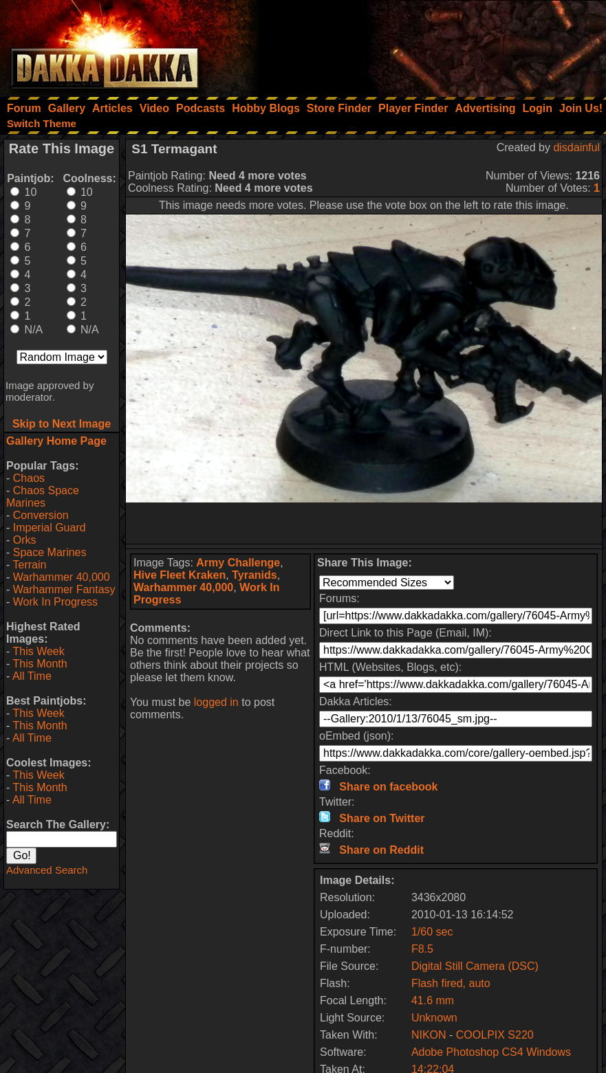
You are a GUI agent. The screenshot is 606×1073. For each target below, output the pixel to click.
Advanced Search (46, 870)
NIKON (428, 1035)
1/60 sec (432, 932)
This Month (39, 664)
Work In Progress (55, 602)
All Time (32, 676)
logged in (216, 702)
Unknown (434, 1018)
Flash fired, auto (450, 983)
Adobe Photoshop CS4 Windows (491, 1052)
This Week (38, 651)
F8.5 (422, 949)
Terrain (29, 565)
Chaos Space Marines (42, 497)
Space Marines (50, 552)
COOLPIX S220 (495, 1035)
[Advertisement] (421, 44)
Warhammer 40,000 (61, 577)
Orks (24, 540)
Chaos (29, 478)
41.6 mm (432, 1000)
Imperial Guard (49, 527)
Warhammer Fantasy (64, 589)
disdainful (576, 147)
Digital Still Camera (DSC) (475, 966)
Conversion (41, 515)
